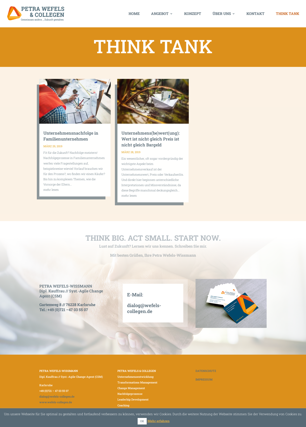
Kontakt (255, 14)
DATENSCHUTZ (206, 371)
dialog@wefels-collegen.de (144, 308)
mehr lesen (51, 190)
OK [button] (142, 421)
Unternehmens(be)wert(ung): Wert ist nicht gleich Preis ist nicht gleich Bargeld (150, 138)
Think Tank (287, 14)
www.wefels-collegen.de (55, 402)
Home (134, 14)
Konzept (192, 14)
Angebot (160, 14)
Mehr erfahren (159, 421)
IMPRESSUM (204, 379)
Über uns (222, 14)
